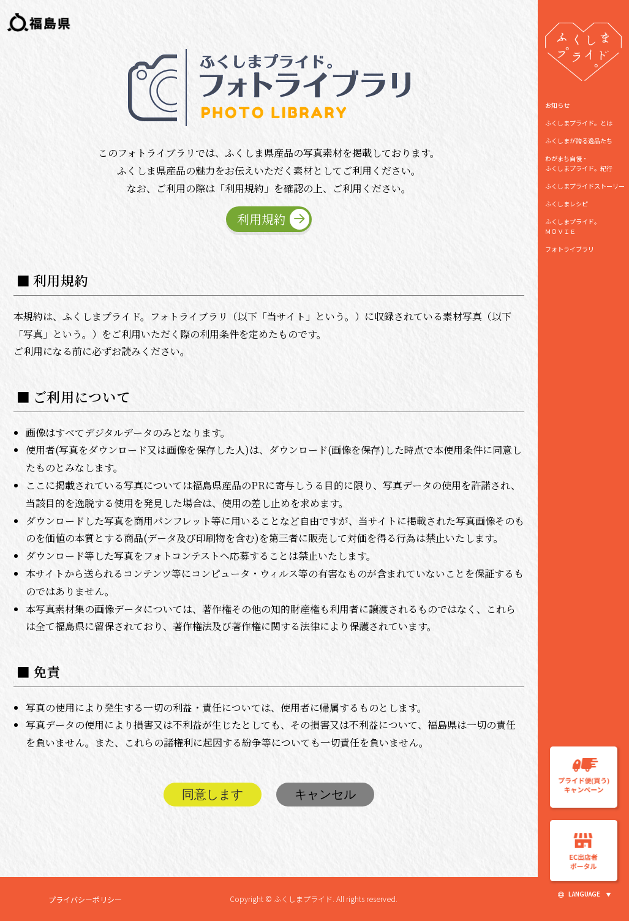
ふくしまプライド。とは (578, 122)
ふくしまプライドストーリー (585, 185)
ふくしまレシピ (566, 203)
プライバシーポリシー (85, 899)
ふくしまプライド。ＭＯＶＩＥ (572, 226)
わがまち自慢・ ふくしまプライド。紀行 (578, 163)
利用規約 (261, 219)
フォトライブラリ (569, 249)
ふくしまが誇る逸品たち (578, 140)
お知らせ (557, 105)
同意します (212, 794)
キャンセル (325, 794)
